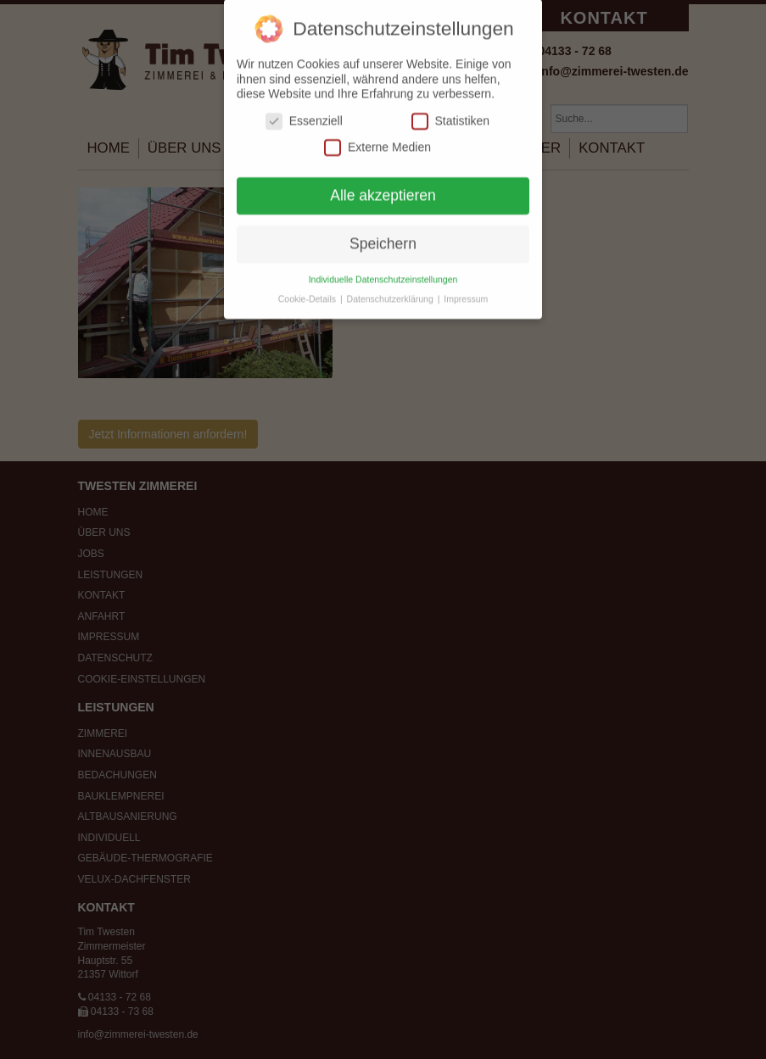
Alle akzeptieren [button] (383, 186)
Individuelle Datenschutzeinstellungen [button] (383, 270)
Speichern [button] (383, 234)
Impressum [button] (466, 290)
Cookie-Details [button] (308, 290)
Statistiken (450, 112)
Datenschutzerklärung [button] (391, 290)
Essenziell (304, 112)
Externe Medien (377, 139)
